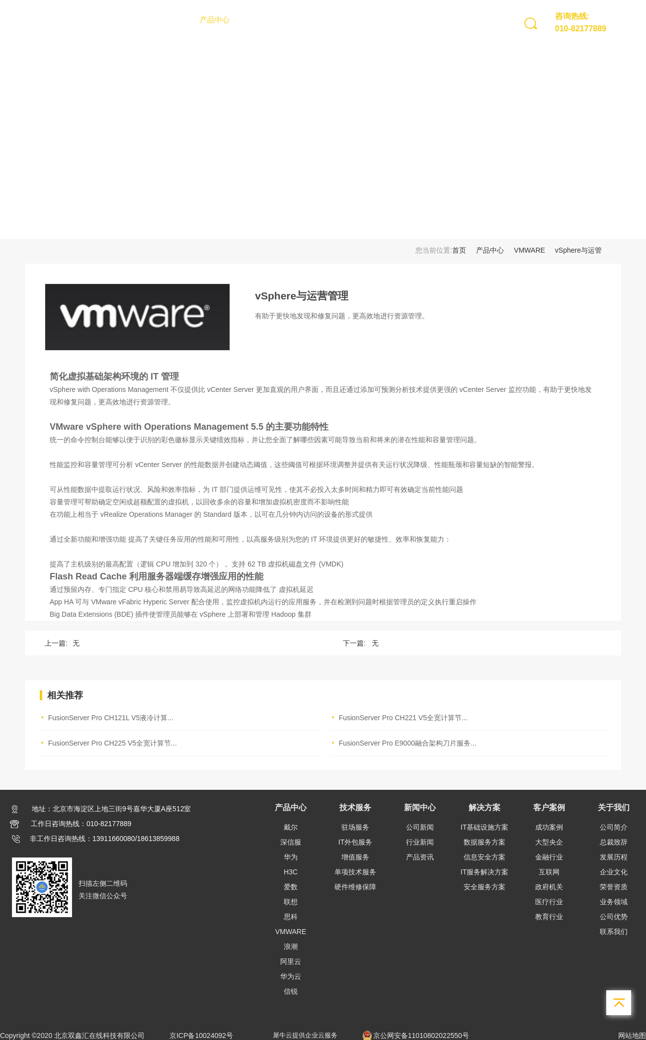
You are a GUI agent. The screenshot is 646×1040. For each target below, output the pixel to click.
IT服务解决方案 (484, 872)
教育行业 (549, 917)
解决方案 (346, 19)
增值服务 (355, 857)
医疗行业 (549, 902)
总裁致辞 (614, 842)
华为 (291, 857)
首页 (178, 19)
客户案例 (389, 19)
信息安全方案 (484, 857)
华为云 (290, 976)
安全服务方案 (484, 887)
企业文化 (614, 872)
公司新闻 (420, 827)
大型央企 (549, 842)
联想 (291, 902)
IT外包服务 (355, 842)
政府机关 (549, 887)
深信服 (290, 842)
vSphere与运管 (578, 250)
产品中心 (215, 19)
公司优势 (614, 917)
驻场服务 (355, 827)
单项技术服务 (355, 872)
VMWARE (529, 250)
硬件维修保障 (355, 887)
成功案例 (549, 827)
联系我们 (614, 932)
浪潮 (291, 946)
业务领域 (614, 902)
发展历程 (614, 857)
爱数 (291, 887)
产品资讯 (420, 857)
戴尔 (291, 827)
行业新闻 (420, 842)
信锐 (291, 991)
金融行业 (549, 857)
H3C (291, 872)
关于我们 (433, 19)
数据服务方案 (484, 842)
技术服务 (258, 19)
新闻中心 (302, 19)
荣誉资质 (614, 887)
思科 (291, 917)
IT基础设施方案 (484, 827)
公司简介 (614, 827)
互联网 (549, 872)
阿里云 (290, 961)
